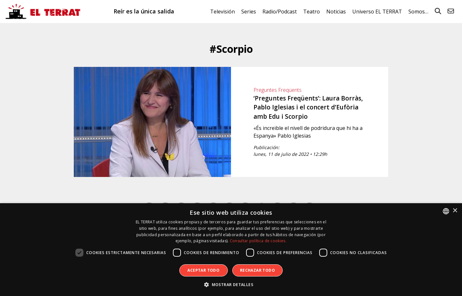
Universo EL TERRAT (377, 11)
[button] (231, 284)
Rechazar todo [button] (257, 270)
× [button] (454, 210)
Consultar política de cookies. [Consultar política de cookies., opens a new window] (258, 241)
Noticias (336, 11)
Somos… (418, 11)
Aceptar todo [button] (203, 270)
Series (248, 11)
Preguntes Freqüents (277, 89)
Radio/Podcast (279, 11)
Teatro (311, 11)
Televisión (222, 11)
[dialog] (231, 249)
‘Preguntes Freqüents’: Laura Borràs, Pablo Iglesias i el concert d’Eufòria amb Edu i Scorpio (308, 107)
